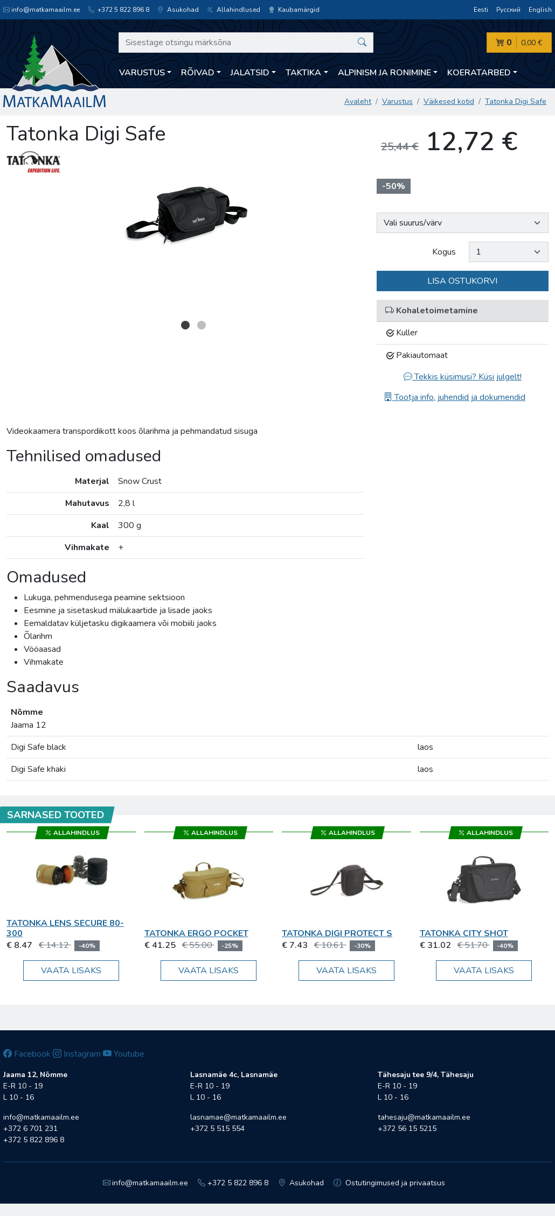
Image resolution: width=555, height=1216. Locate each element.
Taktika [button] (303, 73)
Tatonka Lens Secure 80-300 (65, 928)
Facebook (27, 1054)
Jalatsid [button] (250, 73)
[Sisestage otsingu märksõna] (246, 42)
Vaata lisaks (71, 970)
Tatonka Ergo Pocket (196, 933)
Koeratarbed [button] (479, 73)
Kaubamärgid (294, 9)
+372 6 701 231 (30, 1128)
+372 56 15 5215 (407, 1128)
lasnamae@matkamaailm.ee (238, 1117)
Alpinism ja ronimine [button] (384, 73)
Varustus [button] (142, 73)
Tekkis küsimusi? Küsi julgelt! (463, 377)
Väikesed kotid (449, 101)
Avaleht (357, 101)
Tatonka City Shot (464, 933)
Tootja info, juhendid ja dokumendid (454, 397)
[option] (185, 216)
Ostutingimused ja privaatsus (389, 1183)
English (540, 9)
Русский (508, 9)
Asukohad (178, 9)
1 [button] (185, 325)
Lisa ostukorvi (462, 281)
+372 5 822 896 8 (118, 9)
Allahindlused (233, 9)
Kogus (444, 252)
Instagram (77, 1054)
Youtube (123, 1054)
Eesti (481, 9)
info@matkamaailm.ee (41, 9)
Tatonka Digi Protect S (337, 933)
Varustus (397, 101)
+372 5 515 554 (217, 1128)
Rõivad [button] (197, 73)
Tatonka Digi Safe (515, 101)
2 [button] (201, 325)
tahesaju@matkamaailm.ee (424, 1117)
